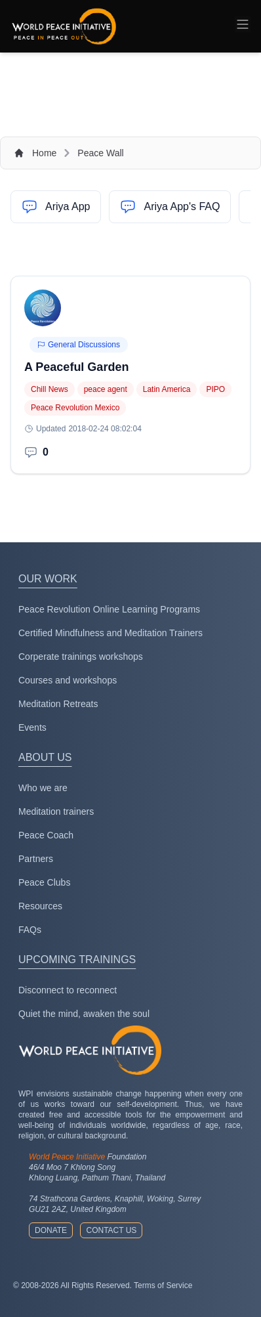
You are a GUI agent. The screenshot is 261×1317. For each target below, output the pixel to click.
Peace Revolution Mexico (75, 407)
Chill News (49, 389)
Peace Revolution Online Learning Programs (109, 609)
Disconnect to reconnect (67, 990)
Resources (40, 906)
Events (32, 727)
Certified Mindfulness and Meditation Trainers (110, 633)
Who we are (43, 788)
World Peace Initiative (67, 1156)
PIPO (215, 389)
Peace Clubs (44, 882)
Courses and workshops (67, 680)
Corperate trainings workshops (80, 656)
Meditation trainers (56, 811)
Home (44, 153)
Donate (51, 1230)
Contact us (111, 1230)
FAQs (29, 929)
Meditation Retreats (58, 704)
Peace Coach (45, 835)
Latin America (167, 389)
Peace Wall (100, 153)
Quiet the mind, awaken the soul (84, 1013)
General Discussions (78, 344)
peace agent (105, 389)
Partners (35, 858)
